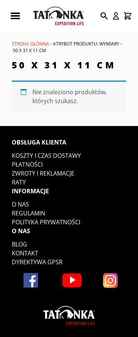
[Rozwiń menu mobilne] (15, 16)
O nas (20, 204)
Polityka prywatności (46, 222)
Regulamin (28, 213)
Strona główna (30, 44)
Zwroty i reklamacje (43, 173)
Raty (19, 182)
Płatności (27, 164)
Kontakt (25, 253)
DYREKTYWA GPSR (37, 262)
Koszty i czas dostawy (46, 156)
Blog (19, 244)
